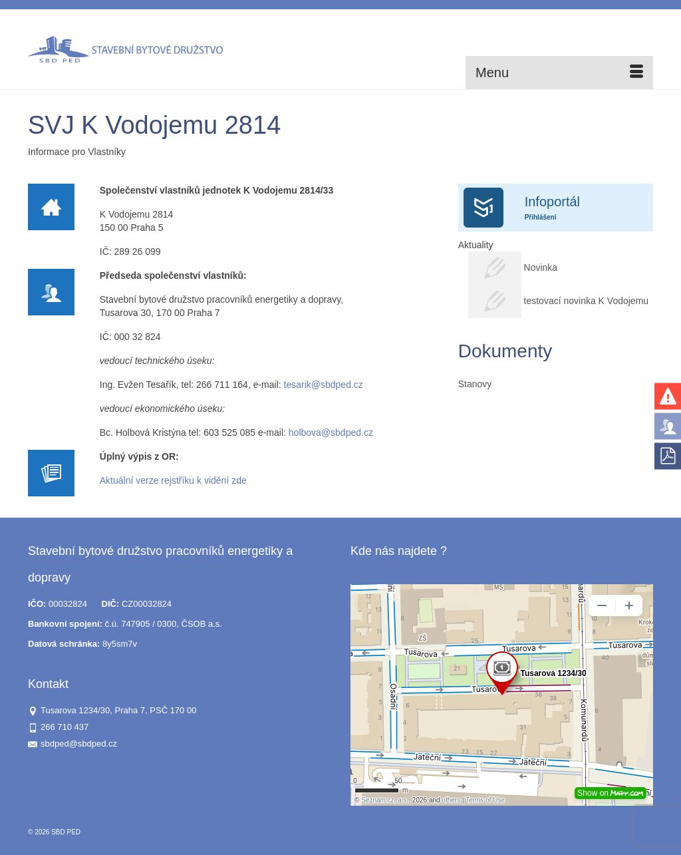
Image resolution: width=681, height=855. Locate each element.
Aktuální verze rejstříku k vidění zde (173, 480)
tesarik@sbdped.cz (323, 384)
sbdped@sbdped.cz (72, 744)
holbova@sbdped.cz (331, 432)
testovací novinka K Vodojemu (586, 300)
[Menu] (559, 72)
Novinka (542, 267)
